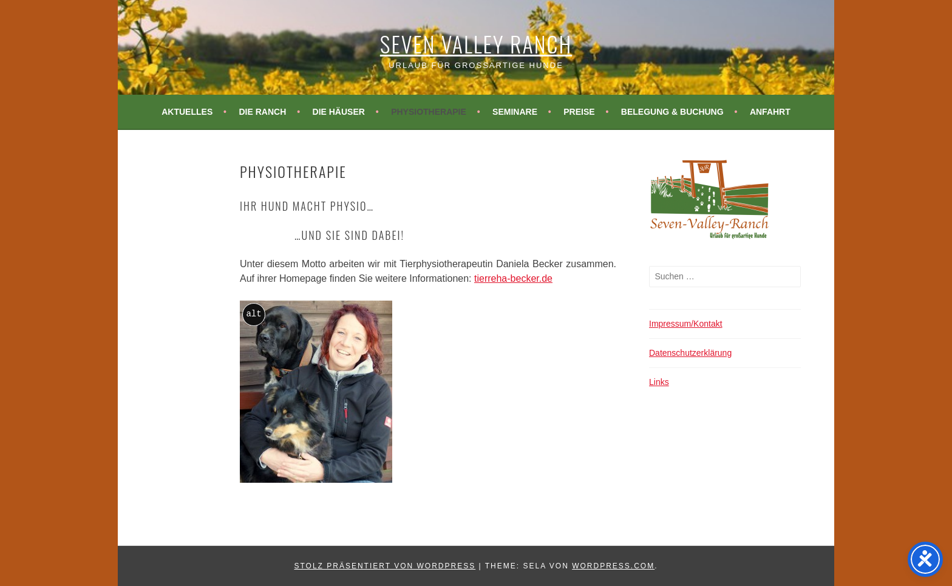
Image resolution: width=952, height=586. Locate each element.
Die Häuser (339, 112)
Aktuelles (187, 112)
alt (253, 314)
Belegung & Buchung (672, 112)
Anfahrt (770, 112)
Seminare (514, 112)
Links (659, 382)
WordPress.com (613, 566)
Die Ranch (262, 112)
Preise (578, 112)
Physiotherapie (428, 112)
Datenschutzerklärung (690, 353)
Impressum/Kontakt (685, 324)
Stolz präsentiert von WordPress (384, 566)
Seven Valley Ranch (476, 43)
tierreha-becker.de (513, 278)
